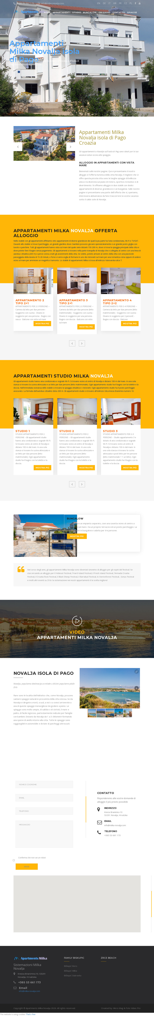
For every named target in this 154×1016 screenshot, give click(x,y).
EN (98, 3)
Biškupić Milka (70, 970)
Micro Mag (118, 1008)
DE (104, 3)
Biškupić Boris (70, 966)
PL (131, 3)
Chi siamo (104, 12)
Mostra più (42, 323)
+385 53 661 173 (24, 3)
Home (47, 12)
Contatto (118, 12)
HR (114, 3)
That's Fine (30, 1014)
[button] (61, 12)
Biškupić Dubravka (72, 975)
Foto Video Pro (133, 1008)
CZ (125, 3)
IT (109, 3)
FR (120, 3)
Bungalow (90, 12)
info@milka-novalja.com (51, 3)
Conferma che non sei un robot (32, 857)
